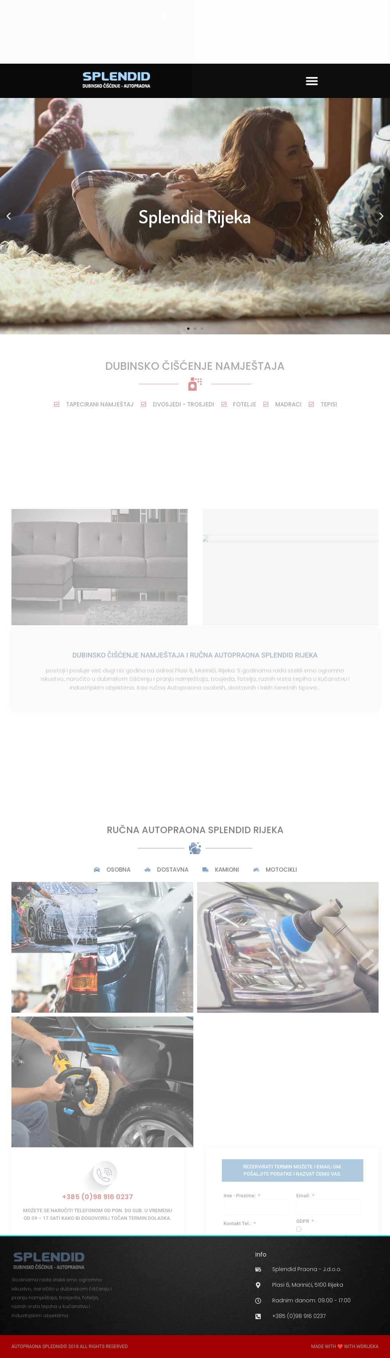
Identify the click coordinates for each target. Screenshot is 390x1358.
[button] (312, 80)
